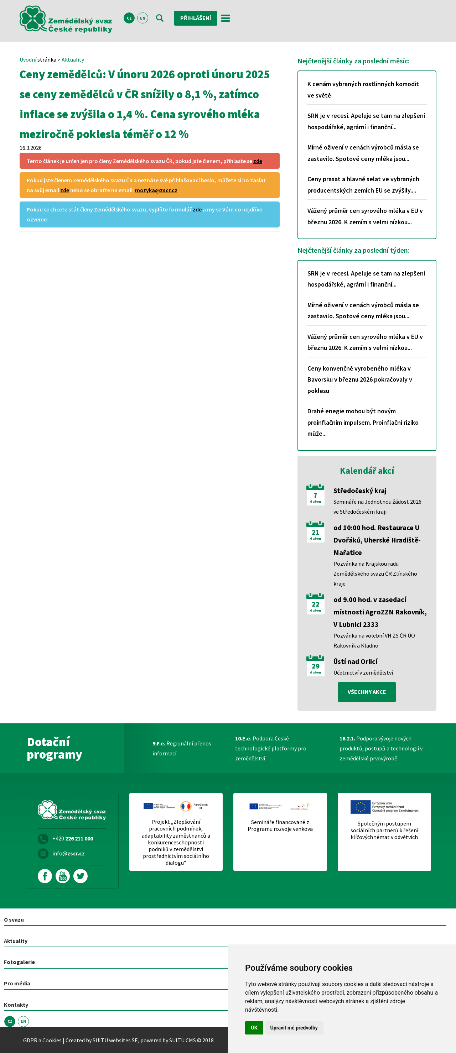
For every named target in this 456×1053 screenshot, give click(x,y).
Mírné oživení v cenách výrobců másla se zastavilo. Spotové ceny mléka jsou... (363, 153)
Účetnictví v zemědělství (363, 672)
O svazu (14, 919)
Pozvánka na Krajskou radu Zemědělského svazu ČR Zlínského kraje (375, 573)
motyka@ (156, 190)
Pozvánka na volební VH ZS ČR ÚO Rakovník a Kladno (374, 640)
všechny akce (367, 692)
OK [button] (254, 1028)
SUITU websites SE (115, 1039)
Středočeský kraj (360, 490)
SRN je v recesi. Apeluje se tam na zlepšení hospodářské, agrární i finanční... (366, 121)
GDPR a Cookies (42, 1039)
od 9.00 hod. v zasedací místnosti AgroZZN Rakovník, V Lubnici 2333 (380, 612)
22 (316, 604)
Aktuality (73, 59)
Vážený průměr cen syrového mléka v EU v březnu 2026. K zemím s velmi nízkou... (365, 216)
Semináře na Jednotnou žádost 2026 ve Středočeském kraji (377, 506)
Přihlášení (195, 18)
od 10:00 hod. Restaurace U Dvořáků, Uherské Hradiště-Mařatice (377, 540)
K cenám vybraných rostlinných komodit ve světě (363, 89)
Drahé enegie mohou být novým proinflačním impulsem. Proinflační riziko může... (363, 422)
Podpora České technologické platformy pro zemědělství (270, 748)
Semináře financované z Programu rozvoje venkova (280, 825)
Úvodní (28, 59)
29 (316, 666)
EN (142, 18)
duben (315, 501)
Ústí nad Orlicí (355, 661)
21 (316, 532)
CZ (129, 18)
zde (257, 160)
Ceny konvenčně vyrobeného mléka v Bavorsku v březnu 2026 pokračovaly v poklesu (359, 379)
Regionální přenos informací (181, 748)
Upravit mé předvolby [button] (294, 1028)
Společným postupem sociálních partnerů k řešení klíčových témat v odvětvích (384, 830)
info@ (68, 853)
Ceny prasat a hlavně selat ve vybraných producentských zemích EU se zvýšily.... (363, 184)
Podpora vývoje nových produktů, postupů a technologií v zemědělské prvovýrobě (381, 748)
